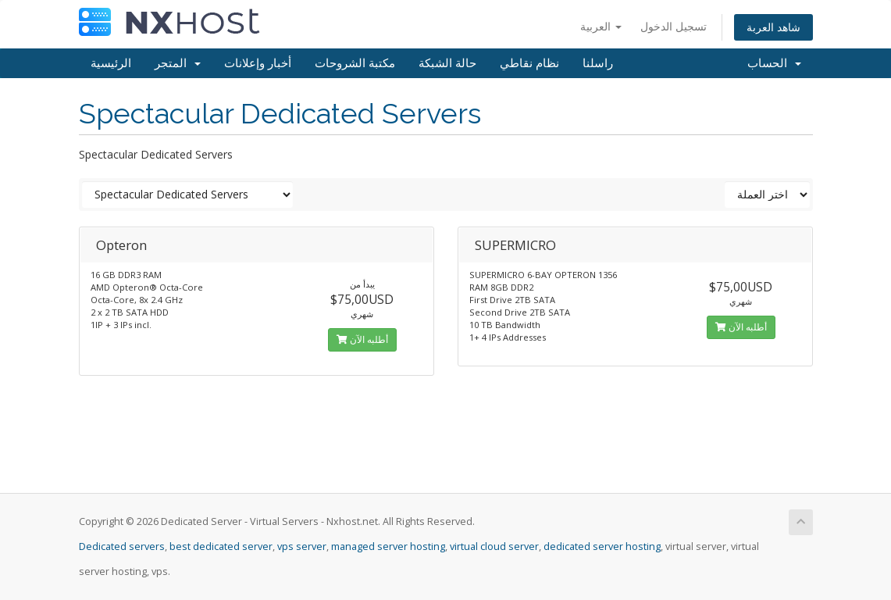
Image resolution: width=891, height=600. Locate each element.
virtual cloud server (494, 546)
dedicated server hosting (602, 546)
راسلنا (598, 63)
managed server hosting (388, 546)
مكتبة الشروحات (355, 63)
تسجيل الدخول (673, 26)
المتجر (178, 63)
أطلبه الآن (362, 339)
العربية (601, 26)
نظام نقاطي (529, 63)
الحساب (774, 63)
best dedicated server (221, 546)
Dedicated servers (122, 546)
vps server (301, 546)
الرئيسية (111, 63)
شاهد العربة (773, 27)
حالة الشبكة (447, 63)
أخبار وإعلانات (257, 63)
